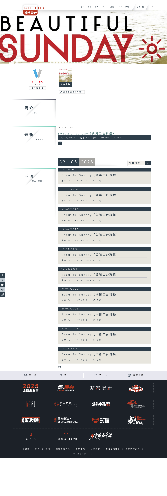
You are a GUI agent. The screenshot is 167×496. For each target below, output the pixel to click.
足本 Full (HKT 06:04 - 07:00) (81, 181)
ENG (138, 7)
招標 (48, 449)
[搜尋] (151, 6)
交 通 (33, 375)
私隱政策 (96, 449)
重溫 (111, 8)
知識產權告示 (63, 449)
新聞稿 (27, 449)
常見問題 (81, 449)
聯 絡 (103, 375)
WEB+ (103, 8)
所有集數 (65, 84)
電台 (89, 8)
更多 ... (60, 367)
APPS (119, 8)
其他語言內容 (133, 449)
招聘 (38, 449)
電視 (81, 8)
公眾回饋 (138, 375)
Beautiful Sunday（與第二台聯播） (87, 133)
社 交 (68, 375)
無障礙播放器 (113, 449)
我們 (126, 8)
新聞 (96, 8)
